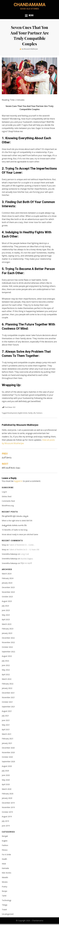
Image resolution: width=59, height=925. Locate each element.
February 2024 (7, 578)
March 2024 (6, 573)
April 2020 (6, 784)
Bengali (5, 836)
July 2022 (5, 661)
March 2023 (6, 624)
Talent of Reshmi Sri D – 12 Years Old (24, 549)
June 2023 (6, 610)
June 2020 (6, 775)
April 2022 (6, 674)
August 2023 (7, 601)
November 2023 (8, 592)
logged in (18, 481)
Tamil (4, 895)
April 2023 (6, 619)
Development (12, 413)
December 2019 (8, 803)
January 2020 (7, 798)
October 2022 (7, 647)
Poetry (4, 886)
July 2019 (5, 821)
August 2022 (7, 656)
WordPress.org (8, 505)
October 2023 (7, 596)
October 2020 (7, 757)
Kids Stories (6, 873)
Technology (6, 900)
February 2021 (7, 738)
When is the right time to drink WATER (17, 520)
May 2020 (6, 780)
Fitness (4, 850)
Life (34, 413)
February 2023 (7, 628)
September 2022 (8, 651)
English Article (22, 413)
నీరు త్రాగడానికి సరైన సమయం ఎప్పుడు (15, 516)
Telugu (4, 905)
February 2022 (7, 684)
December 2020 (8, 748)
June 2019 (6, 826)
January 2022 (7, 688)
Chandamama (29, 4)
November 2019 (8, 807)
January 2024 (7, 583)
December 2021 (8, 693)
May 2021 (6, 725)
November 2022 (8, 642)
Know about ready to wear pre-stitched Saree (20, 534)
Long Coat (25, 554)
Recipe (4, 891)
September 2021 (8, 706)
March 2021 (6, 734)
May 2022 (6, 670)
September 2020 (8, 761)
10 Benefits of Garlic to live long (14, 530)
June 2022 (6, 665)
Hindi (4, 864)
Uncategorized (7, 914)
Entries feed (6, 496)
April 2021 (6, 729)
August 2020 (7, 766)
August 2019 (7, 816)
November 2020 (8, 752)
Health (4, 859)
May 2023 (6, 615)
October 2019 (7, 812)
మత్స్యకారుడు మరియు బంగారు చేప (14, 525)
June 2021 (6, 720)
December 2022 (8, 638)
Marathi (5, 877)
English (4, 841)
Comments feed (8, 501)
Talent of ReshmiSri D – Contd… (22, 545)
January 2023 (7, 633)
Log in (4, 492)
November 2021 (8, 697)
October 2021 (7, 702)
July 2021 (5, 715)
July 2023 (5, 606)
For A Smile (6, 854)
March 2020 (6, 789)
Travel (4, 909)
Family (30, 413)
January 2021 (7, 743)
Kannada (5, 868)
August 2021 (7, 711)
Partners (39, 413)
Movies (5, 882)
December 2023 (8, 587)
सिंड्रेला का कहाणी (26, 563)
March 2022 (6, 679)
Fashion (5, 845)
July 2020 (5, 771)
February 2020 (7, 793)
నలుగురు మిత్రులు (27, 558)
